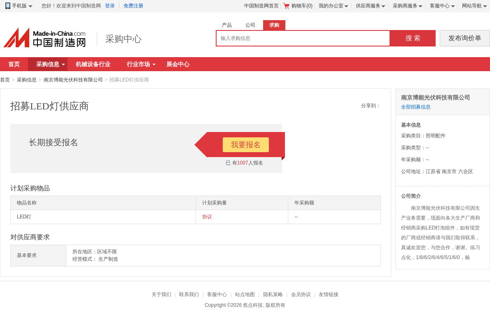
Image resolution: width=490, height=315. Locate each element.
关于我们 (161, 294)
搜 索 (413, 38)
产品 (227, 25)
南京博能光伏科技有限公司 (73, 80)
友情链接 (328, 294)
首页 (14, 64)
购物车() (298, 6)
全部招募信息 (416, 107)
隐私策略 (273, 294)
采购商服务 (405, 6)
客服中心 (440, 6)
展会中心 (177, 64)
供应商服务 (368, 6)
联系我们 (189, 294)
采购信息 (50, 64)
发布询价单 (464, 38)
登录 (110, 6)
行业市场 (141, 64)
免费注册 (133, 6)
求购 (274, 25)
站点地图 (245, 294)
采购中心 (123, 39)
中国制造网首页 (261, 6)
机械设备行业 (93, 64)
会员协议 (301, 294)
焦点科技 (253, 305)
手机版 (18, 5)
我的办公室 (331, 6)
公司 (250, 25)
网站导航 (472, 6)
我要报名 (246, 145)
